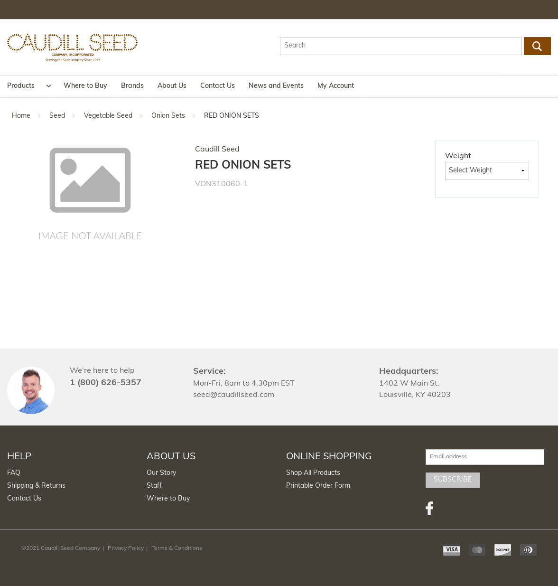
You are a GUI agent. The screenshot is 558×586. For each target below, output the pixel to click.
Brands (132, 86)
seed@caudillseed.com (233, 395)
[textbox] (401, 46)
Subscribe (453, 479)
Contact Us (217, 86)
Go (537, 46)
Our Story (161, 473)
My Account (335, 86)
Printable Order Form (318, 486)
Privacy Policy (126, 548)
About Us (172, 86)
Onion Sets (168, 116)
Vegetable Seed (108, 116)
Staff (154, 486)
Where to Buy (85, 86)
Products (21, 86)
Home (21, 116)
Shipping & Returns (36, 486)
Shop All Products (313, 473)
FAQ (13, 473)
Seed (57, 116)
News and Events (276, 86)
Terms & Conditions (176, 548)
